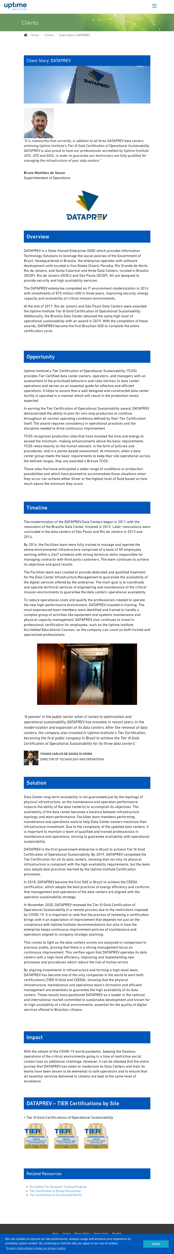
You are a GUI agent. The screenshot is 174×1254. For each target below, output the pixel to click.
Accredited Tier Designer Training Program (58, 1186)
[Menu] (151, 3)
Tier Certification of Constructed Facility (56, 1195)
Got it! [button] (156, 1243)
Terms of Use (101, 1233)
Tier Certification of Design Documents (55, 1191)
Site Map (117, 1233)
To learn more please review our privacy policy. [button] (36, 1248)
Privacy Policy (82, 1233)
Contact (66, 1233)
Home (55, 1233)
